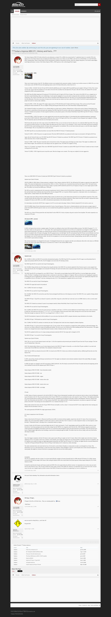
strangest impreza (30, 562)
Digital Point (25, 610)
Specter (15, 529)
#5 (98, 528)
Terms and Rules (94, 605)
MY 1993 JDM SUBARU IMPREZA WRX (34, 551)
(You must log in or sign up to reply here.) (90, 542)
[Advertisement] (55, 29)
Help (89, 605)
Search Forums (15, 14)
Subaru (19, 53)
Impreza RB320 (29, 558)
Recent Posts (23, 14)
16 (22, 491)
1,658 (21, 536)
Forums (17, 11)
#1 (98, 250)
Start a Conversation (17, 70)
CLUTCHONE (29, 53)
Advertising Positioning (16, 610)
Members (23, 11)
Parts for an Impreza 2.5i (32, 549)
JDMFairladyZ (16, 484)
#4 (98, 506)
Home (12, 11)
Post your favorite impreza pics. (33, 554)
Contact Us (84, 605)
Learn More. (74, 48)
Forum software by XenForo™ (23, 611)
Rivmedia (21, 614)
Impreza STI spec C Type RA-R (33, 560)
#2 (98, 470)
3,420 (21, 73)
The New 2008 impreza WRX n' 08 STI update (36, 556)
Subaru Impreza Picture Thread (33, 564)
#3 (98, 483)
